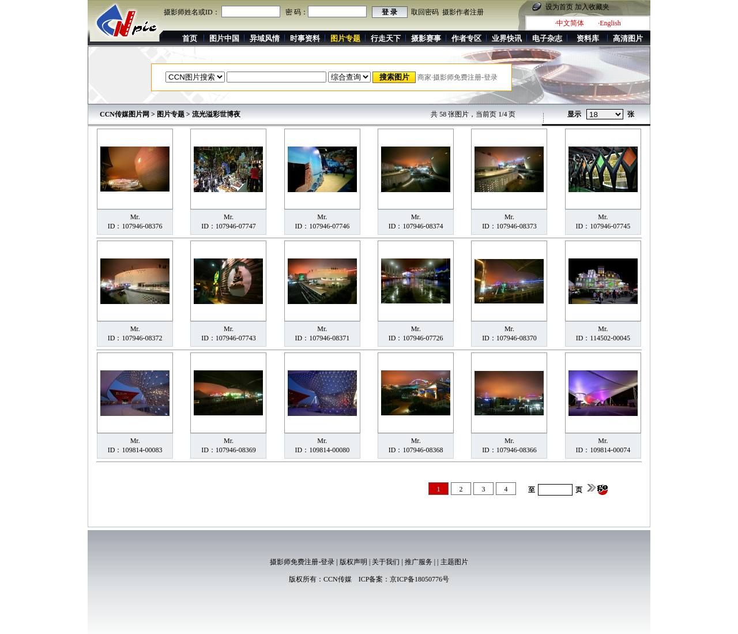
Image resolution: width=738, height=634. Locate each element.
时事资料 (305, 38)
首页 (189, 38)
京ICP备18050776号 (419, 579)
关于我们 (386, 562)
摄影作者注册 (463, 12)
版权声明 (353, 562)
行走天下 (386, 38)
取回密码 (425, 12)
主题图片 (454, 562)
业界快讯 (507, 38)
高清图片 (628, 38)
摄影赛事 (426, 38)
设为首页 (559, 7)
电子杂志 (547, 38)
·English (609, 23)
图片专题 (170, 114)
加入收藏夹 (592, 7)
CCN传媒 (337, 579)
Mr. (135, 217)
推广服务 (418, 562)
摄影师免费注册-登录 (302, 562)
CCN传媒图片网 (124, 114)
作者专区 (466, 38)
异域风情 (265, 38)
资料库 (588, 38)
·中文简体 (569, 23)
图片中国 (224, 38)
